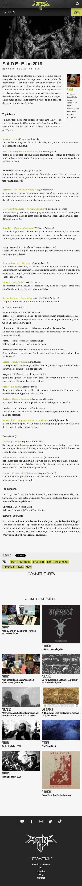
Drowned (15, 386)
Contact (41, 878)
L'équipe (41, 871)
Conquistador (27, 298)
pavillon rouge (25, 562)
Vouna (28, 566)
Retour (76, 12)
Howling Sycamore (61, 562)
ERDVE (49, 562)
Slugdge (20, 566)
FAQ (41, 874)
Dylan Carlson (9, 566)
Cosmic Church (38, 562)
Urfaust (13, 562)
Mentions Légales (41, 864)
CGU (41, 867)
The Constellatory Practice (26, 189)
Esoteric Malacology (24, 228)
